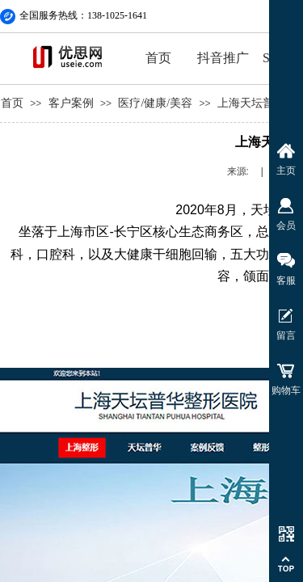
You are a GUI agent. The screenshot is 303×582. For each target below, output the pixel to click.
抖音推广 (223, 58)
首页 (158, 58)
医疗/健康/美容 (155, 103)
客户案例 (71, 103)
